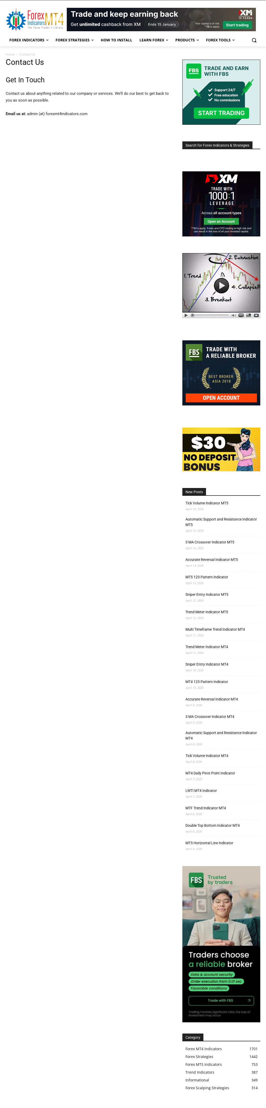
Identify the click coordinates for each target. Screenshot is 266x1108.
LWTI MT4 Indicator (201, 790)
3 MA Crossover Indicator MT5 (209, 542)
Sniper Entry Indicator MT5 (206, 594)
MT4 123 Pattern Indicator (206, 682)
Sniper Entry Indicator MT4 (206, 664)
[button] (254, 40)
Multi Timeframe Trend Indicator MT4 (215, 629)
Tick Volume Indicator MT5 (206, 503)
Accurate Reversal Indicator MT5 (211, 560)
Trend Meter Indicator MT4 (206, 647)
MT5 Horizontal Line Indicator (209, 843)
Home (10, 54)
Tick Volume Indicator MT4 (206, 756)
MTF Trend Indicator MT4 (205, 808)
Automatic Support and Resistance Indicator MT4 (221, 735)
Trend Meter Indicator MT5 (206, 612)
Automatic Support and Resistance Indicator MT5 (221, 522)
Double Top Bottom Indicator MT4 (212, 825)
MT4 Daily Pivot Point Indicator (210, 773)
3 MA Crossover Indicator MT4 (209, 717)
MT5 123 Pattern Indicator (206, 577)
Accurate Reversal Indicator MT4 (211, 699)
